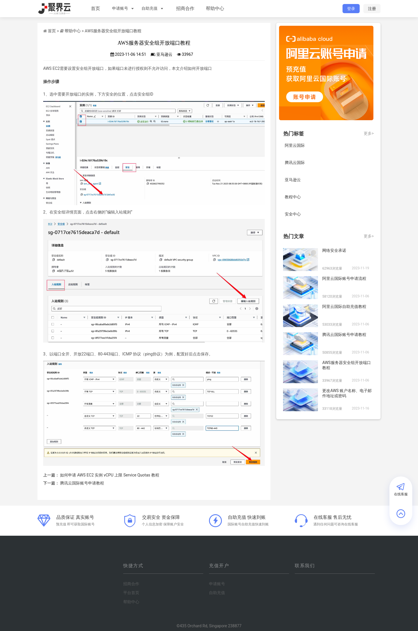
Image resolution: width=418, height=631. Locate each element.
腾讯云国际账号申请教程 (82, 483)
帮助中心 (214, 8)
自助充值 (149, 8)
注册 (372, 8)
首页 (94, 8)
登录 (351, 8)
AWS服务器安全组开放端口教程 (346, 365)
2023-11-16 (360, 408)
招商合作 (184, 8)
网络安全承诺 (334, 250)
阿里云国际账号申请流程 (344, 278)
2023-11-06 (360, 296)
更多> (369, 133)
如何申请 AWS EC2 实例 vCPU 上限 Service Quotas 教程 (109, 475)
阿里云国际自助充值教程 (344, 306)
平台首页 (131, 593)
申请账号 (119, 8)
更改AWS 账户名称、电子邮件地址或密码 (347, 393)
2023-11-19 (360, 268)
